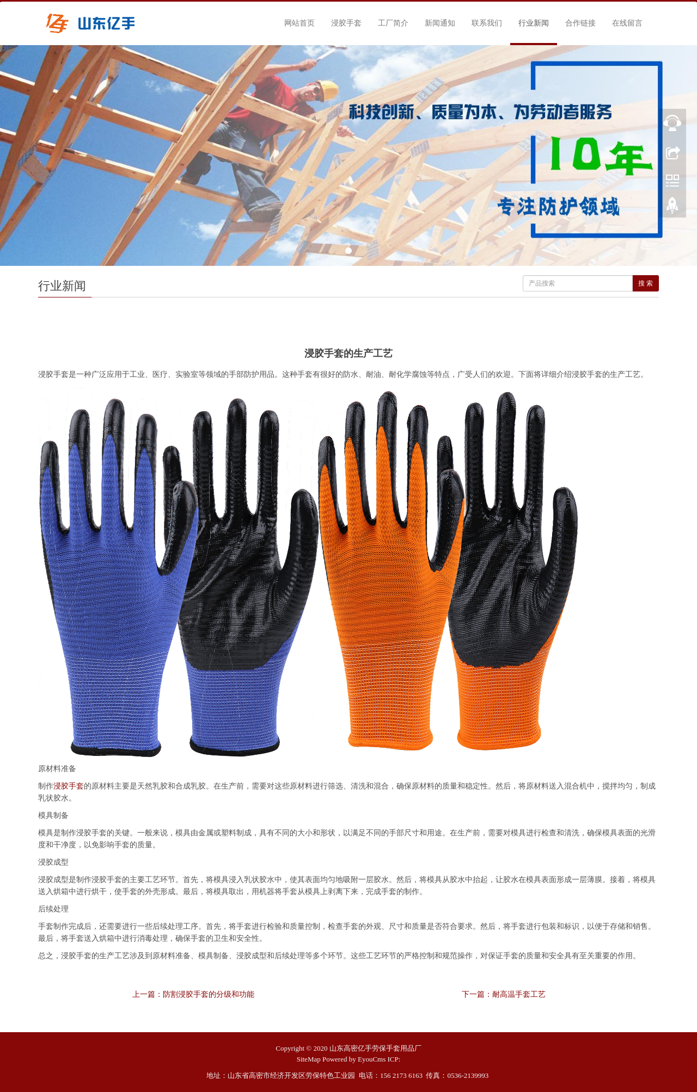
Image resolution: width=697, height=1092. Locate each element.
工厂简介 (393, 23)
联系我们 (487, 23)
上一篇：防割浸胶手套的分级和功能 (193, 994)
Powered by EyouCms (354, 1059)
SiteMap (309, 1059)
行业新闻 (533, 23)
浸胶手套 (346, 23)
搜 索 (645, 283)
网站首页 (299, 23)
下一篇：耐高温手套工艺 (504, 994)
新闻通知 (440, 23)
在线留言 (627, 23)
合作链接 (580, 23)
